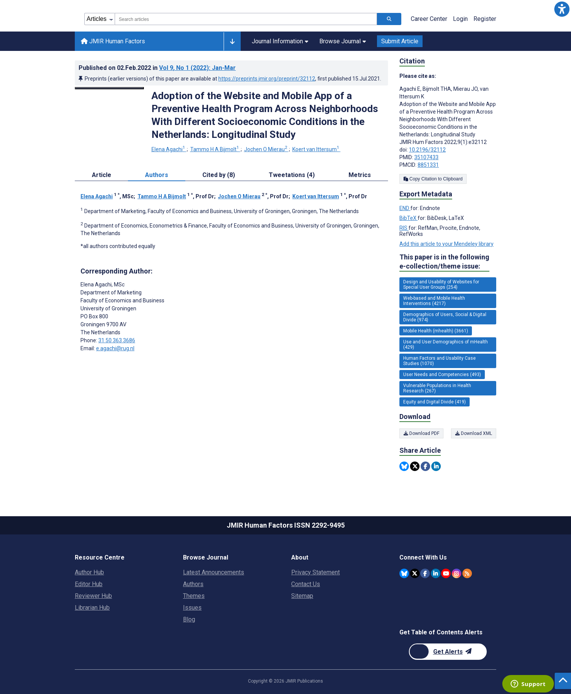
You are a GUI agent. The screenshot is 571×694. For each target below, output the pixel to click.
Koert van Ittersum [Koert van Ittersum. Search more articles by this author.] (316, 149)
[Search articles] (389, 19)
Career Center (429, 18)
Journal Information (280, 41)
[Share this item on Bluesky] (404, 466)
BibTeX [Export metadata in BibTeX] (408, 218)
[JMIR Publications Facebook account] (425, 573)
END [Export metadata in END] (404, 208)
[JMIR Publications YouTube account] (446, 573)
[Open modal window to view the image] (109, 88)
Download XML (473, 433)
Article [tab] (101, 175)
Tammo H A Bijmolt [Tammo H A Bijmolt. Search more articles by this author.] (215, 149)
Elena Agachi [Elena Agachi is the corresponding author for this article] (102, 284)
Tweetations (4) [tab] (292, 175)
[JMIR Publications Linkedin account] (435, 573)
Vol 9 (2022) (197, 67)
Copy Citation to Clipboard (433, 179)
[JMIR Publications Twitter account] (415, 573)
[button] (562, 9)
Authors (193, 584)
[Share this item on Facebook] (425, 466)
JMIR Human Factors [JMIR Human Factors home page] (113, 41)
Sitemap (302, 595)
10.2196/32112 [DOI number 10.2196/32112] (427, 150)
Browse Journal (342, 41)
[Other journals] (232, 41)
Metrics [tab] (360, 175)
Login (460, 18)
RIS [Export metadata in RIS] (404, 228)
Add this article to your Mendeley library (446, 244)
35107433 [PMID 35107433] (426, 157)
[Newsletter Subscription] (448, 651)
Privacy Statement (315, 572)
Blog (189, 619)
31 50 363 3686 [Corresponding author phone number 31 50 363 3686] (116, 340)
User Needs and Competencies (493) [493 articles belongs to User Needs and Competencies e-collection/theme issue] (442, 374)
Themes (194, 595)
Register (484, 18)
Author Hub (89, 572)
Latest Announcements (213, 572)
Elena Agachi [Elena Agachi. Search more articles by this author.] (168, 149)
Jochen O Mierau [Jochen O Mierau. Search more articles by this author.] (266, 149)
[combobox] (246, 19)
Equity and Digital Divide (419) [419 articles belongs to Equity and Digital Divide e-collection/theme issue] (434, 402)
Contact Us (305, 584)
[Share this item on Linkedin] (436, 466)
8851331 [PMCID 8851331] (428, 165)
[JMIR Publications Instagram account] (456, 573)
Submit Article (399, 41)
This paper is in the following (444, 262)
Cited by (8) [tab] (218, 175)
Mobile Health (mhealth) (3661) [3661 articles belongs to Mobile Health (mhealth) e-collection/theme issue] (435, 331)
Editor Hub (89, 584)
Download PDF (421, 433)
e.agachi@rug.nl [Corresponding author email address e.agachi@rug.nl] (115, 348)
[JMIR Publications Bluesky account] (404, 573)
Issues (192, 607)
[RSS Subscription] (467, 573)
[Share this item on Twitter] (415, 466)
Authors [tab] (156, 175)
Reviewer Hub (93, 595)
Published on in (157, 67)
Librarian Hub (92, 607)
